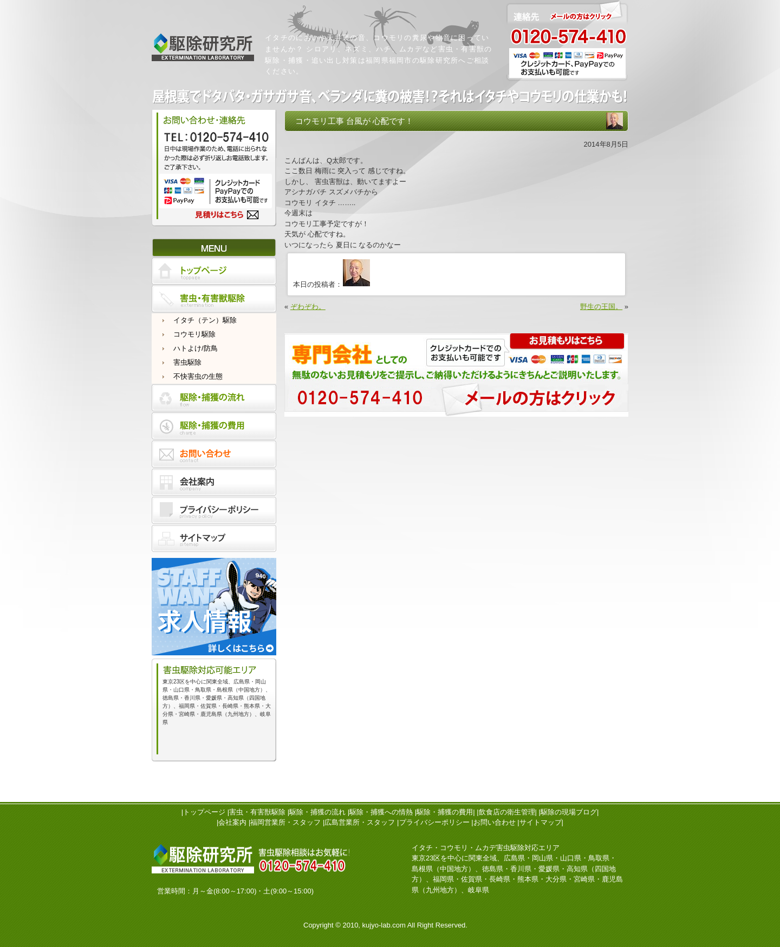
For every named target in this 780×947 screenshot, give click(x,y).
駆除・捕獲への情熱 (381, 812)
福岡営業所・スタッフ (285, 822)
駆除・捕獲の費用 (445, 812)
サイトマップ (540, 822)
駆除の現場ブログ (569, 812)
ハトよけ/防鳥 (195, 348)
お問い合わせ (494, 822)
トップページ (204, 812)
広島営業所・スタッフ (359, 822)
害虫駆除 (187, 362)
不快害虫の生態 (198, 376)
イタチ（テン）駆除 (205, 320)
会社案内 (232, 822)
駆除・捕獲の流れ (317, 812)
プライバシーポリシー (434, 822)
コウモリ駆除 (194, 334)
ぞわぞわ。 (308, 306)
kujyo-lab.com (384, 925)
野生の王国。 (601, 306)
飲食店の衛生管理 (507, 812)
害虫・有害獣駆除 (257, 812)
